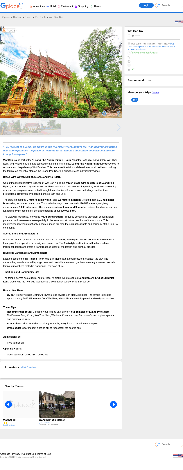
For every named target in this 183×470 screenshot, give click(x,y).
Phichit (28, 17)
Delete (155, 92)
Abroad (95, 6)
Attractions (37, 6)
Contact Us (28, 454)
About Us (5, 454)
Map (172, 44)
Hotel (51, 6)
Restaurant (65, 6)
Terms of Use (44, 454)
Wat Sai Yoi (9, 420)
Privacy (16, 454)
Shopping (81, 6)
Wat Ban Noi (56, 17)
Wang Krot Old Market (52, 420)
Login (146, 5)
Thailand (17, 17)
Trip (135, 99)
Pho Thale (40, 17)
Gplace (6, 17)
